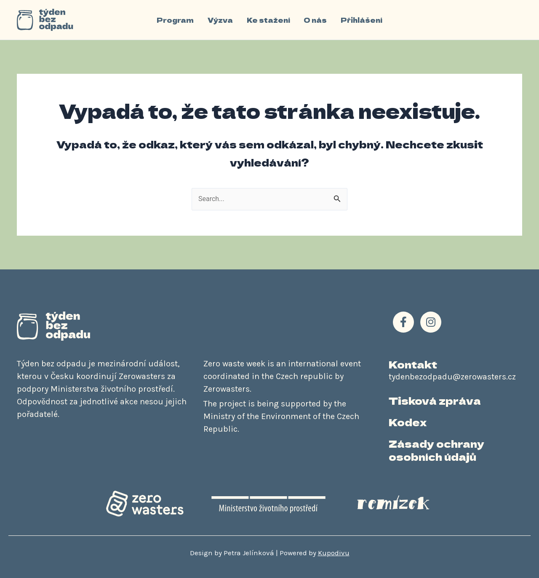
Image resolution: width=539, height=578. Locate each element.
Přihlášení (361, 20)
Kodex (408, 421)
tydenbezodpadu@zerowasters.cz (452, 377)
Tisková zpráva (435, 400)
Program (176, 20)
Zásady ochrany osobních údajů (436, 450)
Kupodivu (334, 552)
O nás (315, 20)
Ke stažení (268, 20)
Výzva (220, 20)
